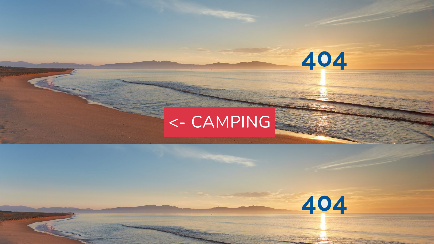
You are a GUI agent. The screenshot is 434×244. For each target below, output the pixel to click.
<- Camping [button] (220, 122)
